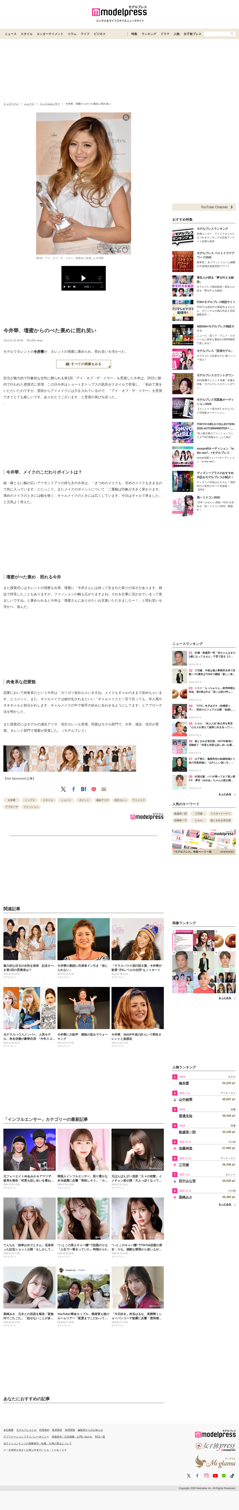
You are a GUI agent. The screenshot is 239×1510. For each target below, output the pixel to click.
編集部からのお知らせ (90, 1430)
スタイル (27, 34)
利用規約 (44, 1430)
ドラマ (164, 34)
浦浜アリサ (102, 800)
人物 (176, 34)
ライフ (85, 34)
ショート (66, 800)
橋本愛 (184, 1083)
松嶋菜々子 (180, 820)
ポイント (84, 800)
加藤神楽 (185, 1148)
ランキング (148, 34)
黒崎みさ (185, 1197)
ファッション (31, 806)
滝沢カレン (120, 800)
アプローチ (11, 806)
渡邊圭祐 (185, 1116)
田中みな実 (187, 1181)
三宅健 (198, 813)
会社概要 (8, 1430)
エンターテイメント (50, 34)
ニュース (10, 34)
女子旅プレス (192, 34)
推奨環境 (57, 1430)
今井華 (39, 351)
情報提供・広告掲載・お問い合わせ (72, 1436)
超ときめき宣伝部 (220, 820)
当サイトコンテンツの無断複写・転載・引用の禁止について (37, 1443)
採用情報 (70, 1430)
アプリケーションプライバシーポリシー (26, 1436)
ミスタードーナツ (220, 813)
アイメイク (138, 800)
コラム (72, 34)
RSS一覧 (100, 1436)
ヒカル (198, 820)
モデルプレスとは (26, 1430)
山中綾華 (185, 1099)
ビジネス (100, 34)
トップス (30, 800)
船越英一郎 (180, 813)
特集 (134, 34)
